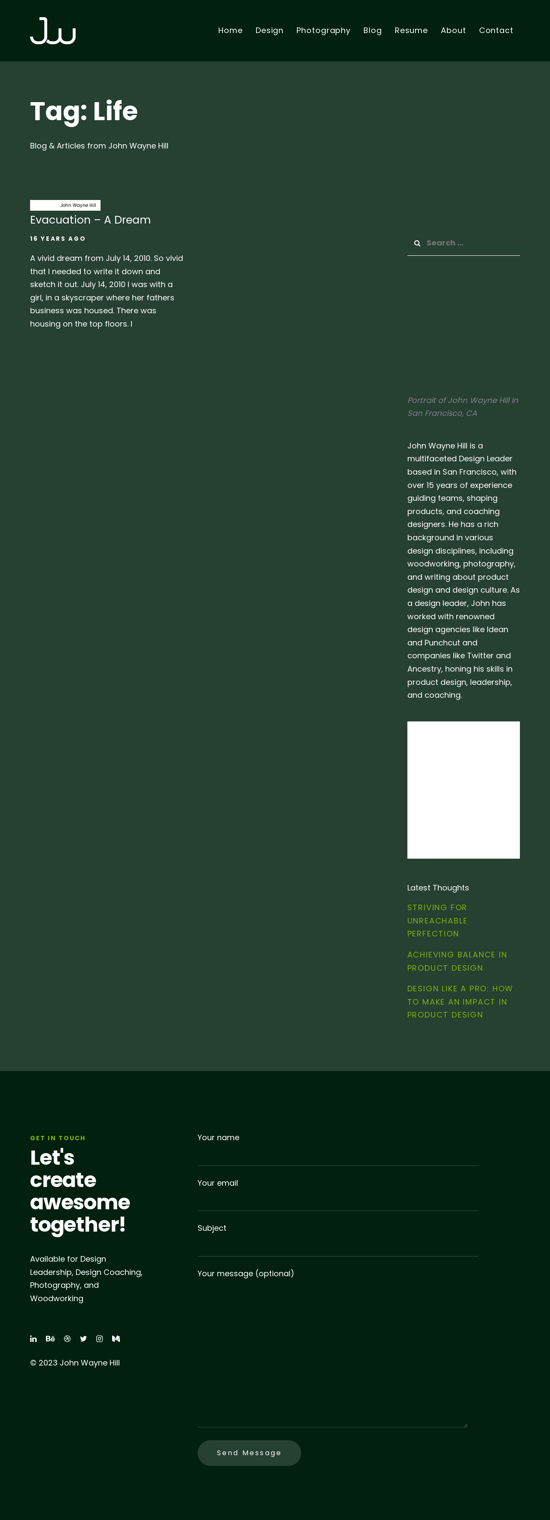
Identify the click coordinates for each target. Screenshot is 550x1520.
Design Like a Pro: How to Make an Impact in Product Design (460, 1001)
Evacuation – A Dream (107, 269)
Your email (338, 1194)
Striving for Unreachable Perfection (437, 920)
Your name (338, 1149)
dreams (43, 205)
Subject (338, 1240)
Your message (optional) (333, 1348)
